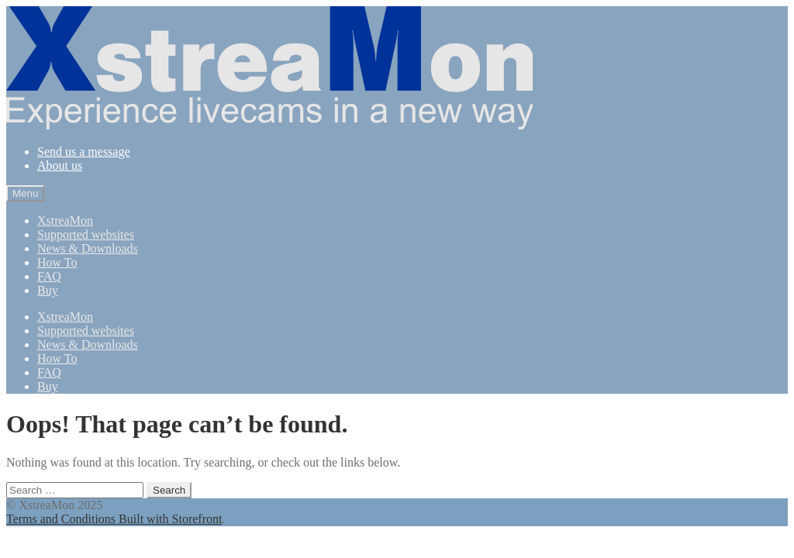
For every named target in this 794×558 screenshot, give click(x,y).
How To (57, 262)
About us (59, 165)
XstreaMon (65, 220)
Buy (47, 290)
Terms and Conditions (62, 518)
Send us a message (83, 151)
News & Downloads (87, 248)
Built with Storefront (170, 518)
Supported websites (85, 234)
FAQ (49, 276)
